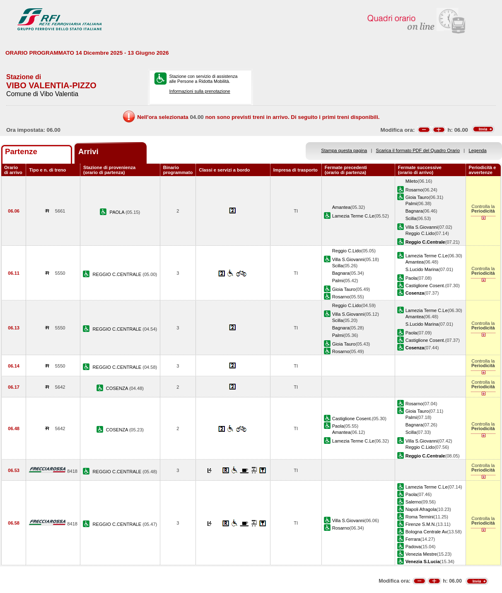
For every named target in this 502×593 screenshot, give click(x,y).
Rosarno (414, 189)
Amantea (341, 207)
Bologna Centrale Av (426, 531)
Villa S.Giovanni (421, 227)
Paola (411, 278)
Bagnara (414, 210)
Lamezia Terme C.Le (353, 215)
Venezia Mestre (421, 554)
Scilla (410, 218)
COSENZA (117, 388)
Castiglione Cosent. (425, 285)
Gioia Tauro (417, 197)
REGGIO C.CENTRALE (118, 274)
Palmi (411, 203)
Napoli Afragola (421, 509)
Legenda (478, 150)
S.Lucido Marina (422, 269)
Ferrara (412, 539)
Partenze (21, 151)
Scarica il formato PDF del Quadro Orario (418, 150)
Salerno (413, 501)
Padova (413, 546)
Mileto (411, 181)
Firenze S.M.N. (420, 524)
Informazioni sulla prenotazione (199, 91)
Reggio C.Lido (419, 233)
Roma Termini (419, 516)
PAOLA (118, 212)
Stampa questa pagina (344, 150)
